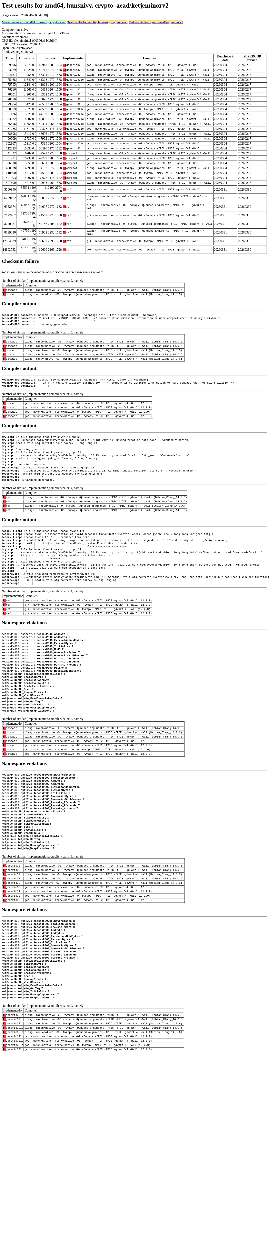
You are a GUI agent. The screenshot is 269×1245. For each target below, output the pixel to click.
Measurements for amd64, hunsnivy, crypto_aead (34, 22)
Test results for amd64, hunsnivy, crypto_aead (97, 22)
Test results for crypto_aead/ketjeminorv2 (156, 22)
